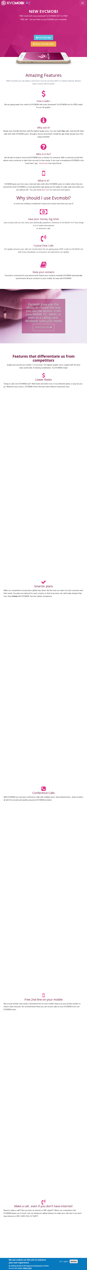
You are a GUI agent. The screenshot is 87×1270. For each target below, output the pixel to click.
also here (45, 190)
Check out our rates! (42, 1022)
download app (43, 37)
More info (27, 1268)
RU (28, 4)
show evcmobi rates (43, 44)
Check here (43, 163)
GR (28, 2)
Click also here (9, 536)
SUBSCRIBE (66, 712)
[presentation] (44, 1217)
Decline (74, 1261)
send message (45, 1227)
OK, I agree (63, 1261)
